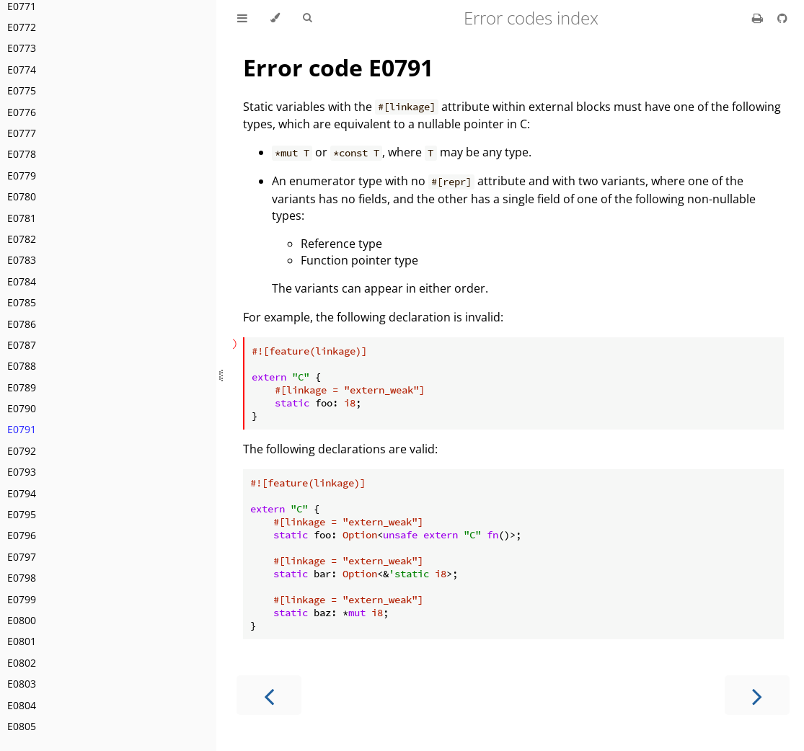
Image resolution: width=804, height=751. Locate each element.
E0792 (21, 451)
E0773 (21, 48)
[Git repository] (782, 18)
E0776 (21, 112)
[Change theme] (275, 18)
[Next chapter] (757, 695)
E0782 (21, 239)
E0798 (21, 578)
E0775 (21, 90)
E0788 (21, 366)
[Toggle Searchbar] (307, 18)
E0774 (21, 69)
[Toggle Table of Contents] (242, 18)
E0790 (21, 408)
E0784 (21, 281)
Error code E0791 (338, 67)
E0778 (21, 154)
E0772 (21, 27)
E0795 (21, 514)
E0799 (21, 599)
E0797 (21, 557)
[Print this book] (759, 18)
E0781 (21, 218)
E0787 (21, 345)
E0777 (21, 133)
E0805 (21, 726)
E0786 (21, 324)
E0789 (21, 387)
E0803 (21, 683)
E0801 (21, 641)
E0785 (21, 302)
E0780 (21, 196)
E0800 (21, 620)
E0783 (21, 260)
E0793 (21, 472)
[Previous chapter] (269, 695)
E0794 (21, 493)
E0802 (21, 663)
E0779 (21, 175)
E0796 (21, 535)
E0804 (21, 705)
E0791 (21, 429)
